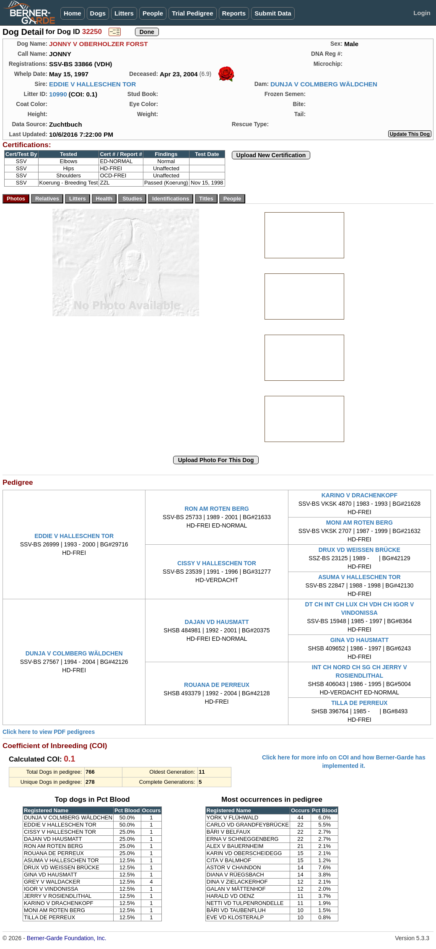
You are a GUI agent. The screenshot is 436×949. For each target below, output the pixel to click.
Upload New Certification (271, 155)
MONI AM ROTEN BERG (359, 522)
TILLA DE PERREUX (359, 702)
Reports (234, 13)
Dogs (98, 13)
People (153, 13)
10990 (58, 94)
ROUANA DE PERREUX (216, 684)
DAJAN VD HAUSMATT (217, 622)
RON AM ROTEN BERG (216, 508)
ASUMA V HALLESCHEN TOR (359, 577)
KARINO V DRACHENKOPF (359, 495)
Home (72, 13)
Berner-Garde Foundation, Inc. (66, 938)
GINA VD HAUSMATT (359, 640)
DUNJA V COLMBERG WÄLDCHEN (323, 84)
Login (422, 12)
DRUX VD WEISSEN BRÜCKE (359, 549)
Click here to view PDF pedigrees (49, 731)
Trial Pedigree (192, 13)
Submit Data (272, 13)
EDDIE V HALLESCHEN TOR (92, 84)
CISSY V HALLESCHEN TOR (216, 563)
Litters (124, 13)
